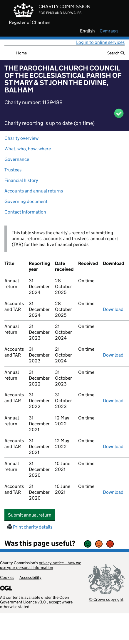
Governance (16, 159)
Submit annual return (31, 515)
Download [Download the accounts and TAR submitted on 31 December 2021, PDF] (113, 446)
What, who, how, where (27, 149)
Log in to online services (100, 42)
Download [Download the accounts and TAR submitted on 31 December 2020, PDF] (113, 492)
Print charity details (29, 527)
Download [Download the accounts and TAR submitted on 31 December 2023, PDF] (113, 355)
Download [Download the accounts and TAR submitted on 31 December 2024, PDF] (113, 309)
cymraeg (109, 31)
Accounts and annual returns (33, 191)
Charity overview (21, 138)
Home (21, 53)
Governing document (26, 201)
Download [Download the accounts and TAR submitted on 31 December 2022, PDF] (113, 400)
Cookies (7, 577)
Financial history (21, 180)
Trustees (12, 170)
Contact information (25, 212)
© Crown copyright (106, 599)
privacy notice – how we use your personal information (40, 565)
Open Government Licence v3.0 (34, 600)
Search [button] (116, 53)
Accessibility (30, 577)
